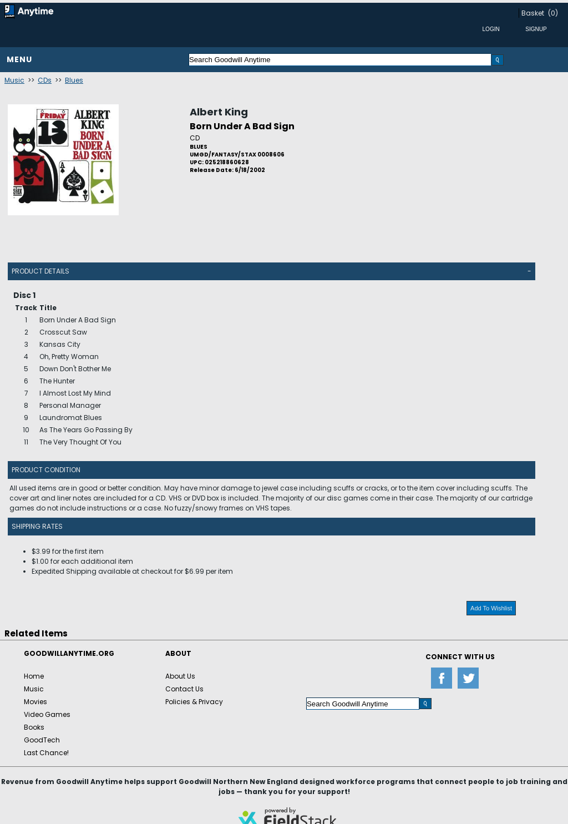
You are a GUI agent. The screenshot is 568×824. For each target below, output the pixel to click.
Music (14, 80)
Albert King (219, 112)
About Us (180, 676)
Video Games (47, 714)
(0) (553, 13)
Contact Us (184, 689)
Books (34, 727)
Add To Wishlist (491, 608)
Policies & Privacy (194, 701)
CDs (45, 80)
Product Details (40, 271)
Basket (532, 13)
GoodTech (42, 740)
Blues (74, 80)
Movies (35, 701)
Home (34, 676)
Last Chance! (46, 752)
